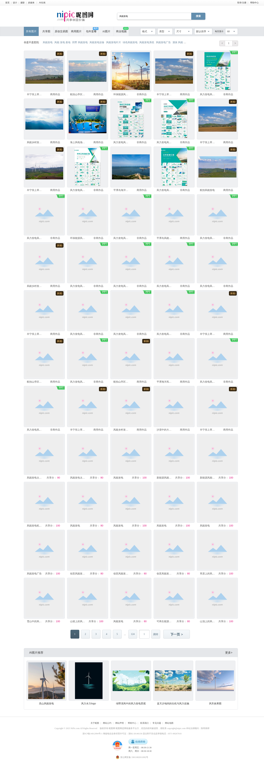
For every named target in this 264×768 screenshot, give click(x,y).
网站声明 (119, 723)
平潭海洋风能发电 (165, 381)
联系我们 (144, 723)
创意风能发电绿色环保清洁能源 (121, 573)
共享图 (46, 31)
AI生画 (42, 2)
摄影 (22, 2)
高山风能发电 (46, 703)
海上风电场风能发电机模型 (78, 142)
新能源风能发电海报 (208, 477)
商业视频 (122, 30)
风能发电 (118, 477)
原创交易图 (61, 31)
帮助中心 (254, 2)
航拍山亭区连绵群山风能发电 (78, 94)
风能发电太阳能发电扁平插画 (35, 477)
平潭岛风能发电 (165, 238)
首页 (7, 2)
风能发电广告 (34, 573)
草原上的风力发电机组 (208, 573)
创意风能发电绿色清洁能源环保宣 (78, 573)
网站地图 (169, 723)
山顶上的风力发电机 (208, 621)
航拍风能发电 (207, 190)
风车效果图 (215, 703)
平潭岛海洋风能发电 (121, 190)
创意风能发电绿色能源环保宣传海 (165, 573)
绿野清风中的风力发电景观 (131, 703)
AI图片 (106, 31)
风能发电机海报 (35, 525)
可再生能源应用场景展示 (165, 621)
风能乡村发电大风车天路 (35, 142)
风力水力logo (88, 703)
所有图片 (31, 31)
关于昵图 (95, 723)
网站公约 (107, 723)
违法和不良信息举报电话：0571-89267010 (162, 733)
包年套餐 (92, 30)
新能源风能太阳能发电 (165, 477)
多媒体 (31, 2)
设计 (15, 2)
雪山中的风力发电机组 (35, 621)
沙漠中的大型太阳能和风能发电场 (165, 429)
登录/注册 (241, 2)
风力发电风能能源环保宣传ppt (208, 94)
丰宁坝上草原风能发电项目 (35, 94)
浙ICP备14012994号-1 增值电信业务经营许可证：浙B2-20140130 (112, 733)
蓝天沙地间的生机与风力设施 (173, 703)
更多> (228, 652)
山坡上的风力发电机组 (78, 621)
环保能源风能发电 (121, 94)
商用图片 (76, 31)
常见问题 (157, 723)
